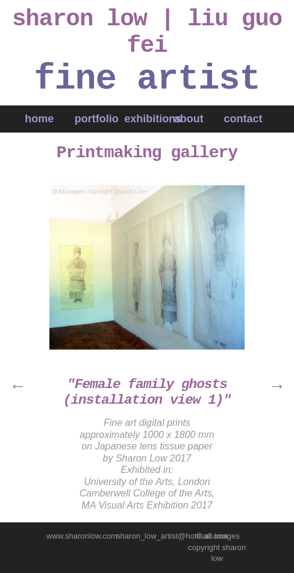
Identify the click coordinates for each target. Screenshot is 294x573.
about (189, 119)
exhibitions (152, 119)
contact (244, 119)
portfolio (97, 119)
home (39, 119)
